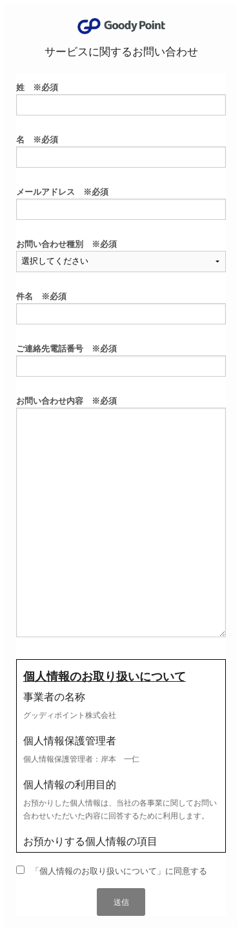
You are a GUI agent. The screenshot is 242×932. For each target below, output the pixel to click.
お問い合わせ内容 (66, 400)
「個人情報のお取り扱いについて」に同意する (119, 871)
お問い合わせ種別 (66, 244)
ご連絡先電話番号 (66, 348)
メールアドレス (62, 191)
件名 (41, 296)
